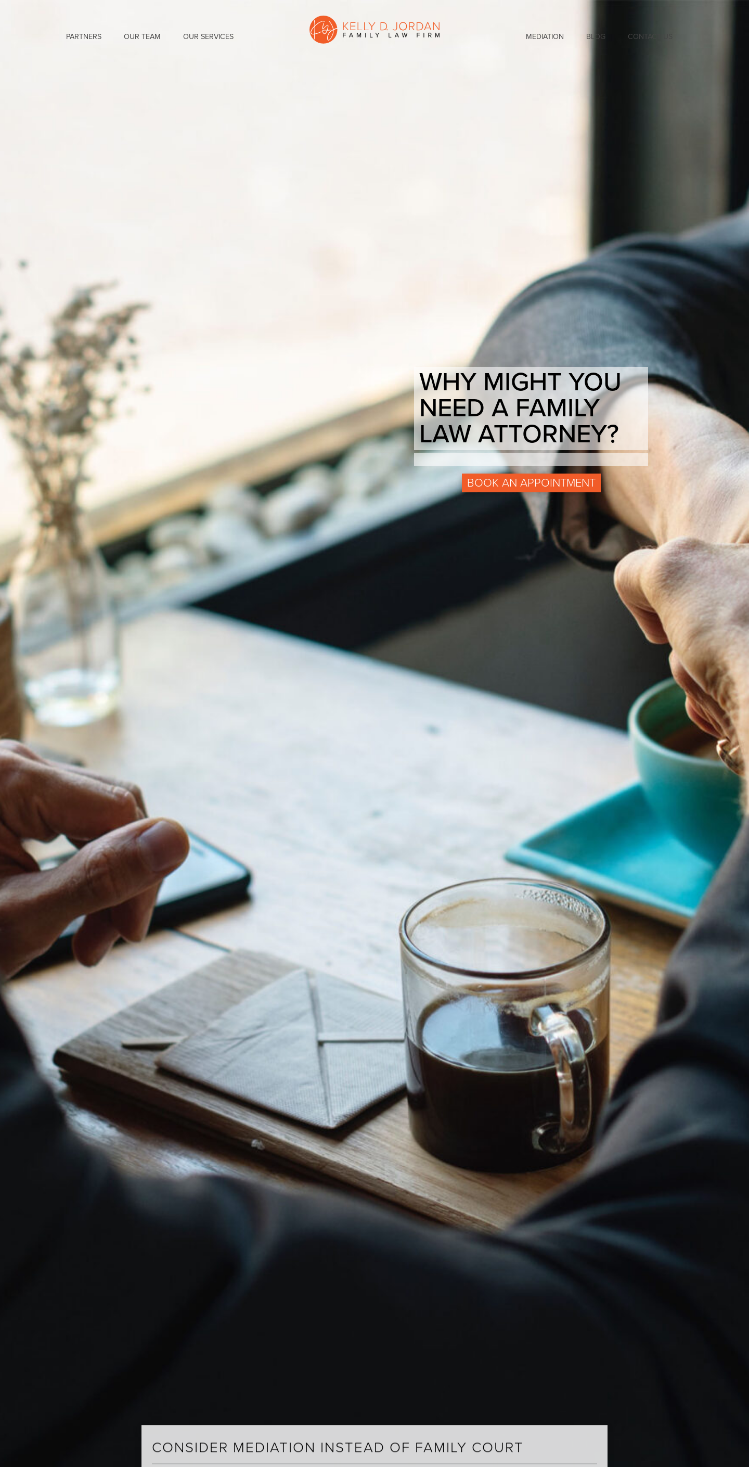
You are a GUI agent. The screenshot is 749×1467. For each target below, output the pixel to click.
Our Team (142, 36)
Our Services (208, 36)
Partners (83, 36)
